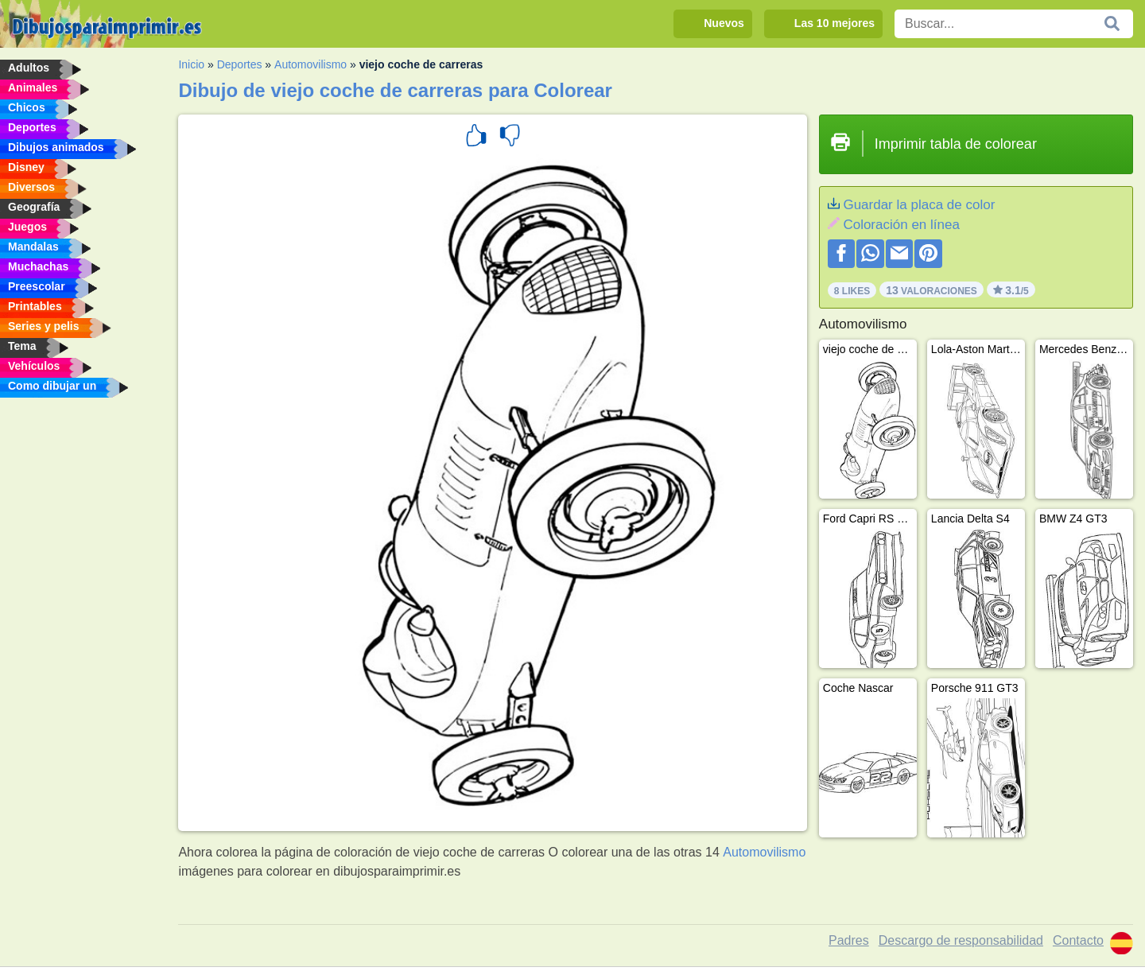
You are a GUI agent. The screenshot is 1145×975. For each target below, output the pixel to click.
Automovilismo (310, 64)
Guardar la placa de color (919, 204)
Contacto (1078, 940)
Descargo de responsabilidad (961, 940)
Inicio (191, 64)
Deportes (239, 64)
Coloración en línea (901, 224)
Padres (849, 940)
